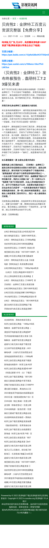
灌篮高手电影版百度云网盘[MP (17, 332)
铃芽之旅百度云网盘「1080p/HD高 (19, 324)
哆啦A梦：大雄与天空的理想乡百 (18, 352)
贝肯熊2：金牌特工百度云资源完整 (19, 284)
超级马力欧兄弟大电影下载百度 (17, 344)
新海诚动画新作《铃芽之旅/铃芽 (18, 364)
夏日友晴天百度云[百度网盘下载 (18, 305)
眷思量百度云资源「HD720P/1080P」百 (21, 252)
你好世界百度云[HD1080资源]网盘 (18, 244)
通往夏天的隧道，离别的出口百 (17, 389)
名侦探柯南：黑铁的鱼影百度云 (17, 320)
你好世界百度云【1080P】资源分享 (19, 248)
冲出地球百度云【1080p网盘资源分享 (20, 296)
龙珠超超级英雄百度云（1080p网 (18, 356)
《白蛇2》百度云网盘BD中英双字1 (19, 272)
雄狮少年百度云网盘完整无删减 (17, 482)
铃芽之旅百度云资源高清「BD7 (17, 437)
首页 (14, 18)
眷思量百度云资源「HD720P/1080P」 (20, 462)
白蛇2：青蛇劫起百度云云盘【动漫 (19, 260)
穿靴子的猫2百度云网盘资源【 (17, 466)
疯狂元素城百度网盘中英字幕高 (17, 381)
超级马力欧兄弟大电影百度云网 (17, 446)
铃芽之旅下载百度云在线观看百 (17, 429)
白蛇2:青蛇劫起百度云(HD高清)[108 (19, 232)
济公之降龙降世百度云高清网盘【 (18, 276)
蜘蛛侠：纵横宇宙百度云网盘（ (17, 328)
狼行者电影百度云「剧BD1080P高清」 (20, 236)
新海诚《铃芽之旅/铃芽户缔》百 (18, 433)
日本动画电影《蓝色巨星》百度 (17, 409)
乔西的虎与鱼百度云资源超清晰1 (18, 309)
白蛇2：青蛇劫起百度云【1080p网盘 (20, 240)
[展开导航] (43, 12)
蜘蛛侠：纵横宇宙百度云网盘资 (17, 340)
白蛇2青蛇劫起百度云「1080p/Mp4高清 (21, 268)
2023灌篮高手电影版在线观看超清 (19, 393)
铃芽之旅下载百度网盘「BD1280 (18, 377)
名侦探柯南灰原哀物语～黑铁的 (17, 417)
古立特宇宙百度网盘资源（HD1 (17, 348)
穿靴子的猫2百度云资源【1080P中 (19, 385)
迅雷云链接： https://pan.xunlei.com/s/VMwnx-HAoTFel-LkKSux (23, 64)
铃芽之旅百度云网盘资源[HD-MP (18, 368)
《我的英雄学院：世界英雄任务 (17, 425)
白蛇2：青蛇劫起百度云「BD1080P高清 (21, 301)
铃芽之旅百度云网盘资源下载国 (17, 360)
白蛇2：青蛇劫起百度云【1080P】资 (20, 280)
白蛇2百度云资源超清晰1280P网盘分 (20, 292)
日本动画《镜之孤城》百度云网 (17, 401)
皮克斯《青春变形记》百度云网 (17, 405)
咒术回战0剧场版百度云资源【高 (18, 336)
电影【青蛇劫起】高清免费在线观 (18, 264)
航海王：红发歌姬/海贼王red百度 (18, 454)
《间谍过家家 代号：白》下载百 (18, 373)
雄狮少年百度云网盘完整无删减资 (18, 256)
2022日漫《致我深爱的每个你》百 (19, 397)
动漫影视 (23, 18)
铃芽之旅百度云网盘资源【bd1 (17, 442)
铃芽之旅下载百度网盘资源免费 (17, 421)
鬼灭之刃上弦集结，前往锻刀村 (17, 450)
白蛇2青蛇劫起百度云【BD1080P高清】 (21, 288)
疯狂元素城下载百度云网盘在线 (17, 413)
